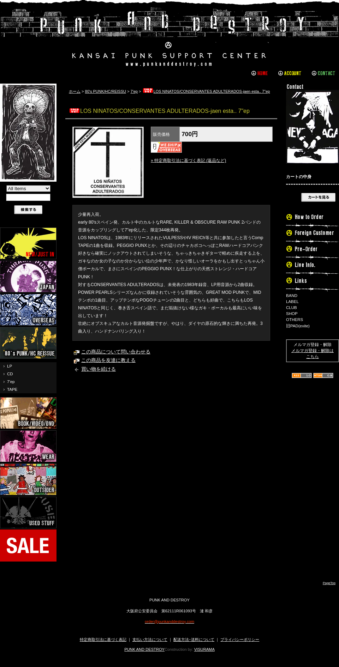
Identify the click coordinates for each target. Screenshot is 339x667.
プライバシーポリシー (239, 639)
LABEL (292, 301)
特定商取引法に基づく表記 (103, 639)
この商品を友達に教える (108, 360)
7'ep (10, 382)
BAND (291, 295)
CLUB (291, 307)
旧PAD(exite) (298, 326)
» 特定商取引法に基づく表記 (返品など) (188, 160)
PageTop (329, 583)
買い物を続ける (98, 369)
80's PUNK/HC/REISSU (105, 91)
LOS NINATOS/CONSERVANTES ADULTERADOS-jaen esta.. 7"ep (206, 91)
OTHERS (294, 319)
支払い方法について (149, 639)
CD (10, 374)
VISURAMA (204, 649)
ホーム (75, 91)
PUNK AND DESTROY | (169, 37)
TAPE (12, 389)
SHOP (292, 313)
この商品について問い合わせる (115, 351)
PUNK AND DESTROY (144, 649)
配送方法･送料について (193, 639)
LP (9, 366)
